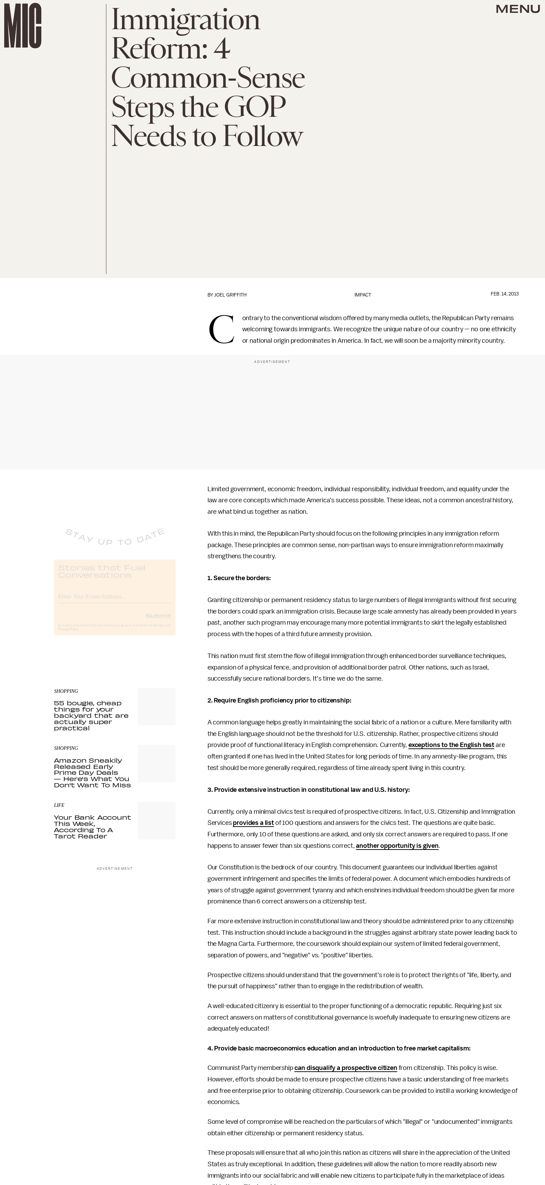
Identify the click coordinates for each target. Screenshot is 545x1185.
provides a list (253, 822)
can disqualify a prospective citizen (345, 1067)
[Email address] (114, 601)
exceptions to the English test (451, 744)
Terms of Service (151, 631)
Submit (158, 621)
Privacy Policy (68, 635)
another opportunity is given (397, 845)
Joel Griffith (230, 295)
